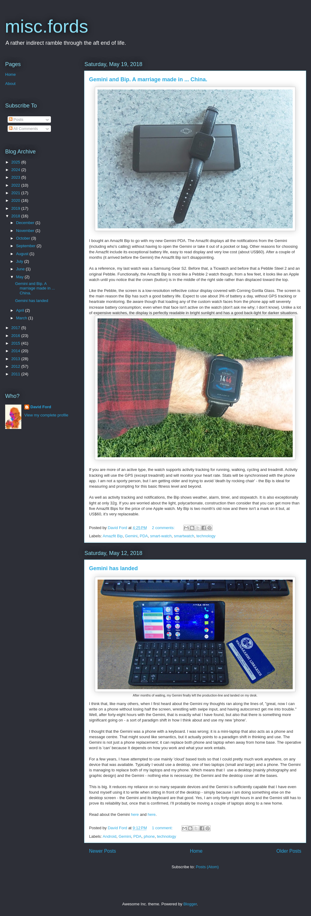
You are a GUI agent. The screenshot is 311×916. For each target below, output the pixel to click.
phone (149, 836)
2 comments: (164, 527)
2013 (16, 358)
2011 (16, 374)
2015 (16, 343)
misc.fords (46, 26)
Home (196, 851)
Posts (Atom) (207, 867)
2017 (16, 327)
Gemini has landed (113, 568)
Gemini (131, 536)
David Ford (40, 407)
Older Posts (289, 851)
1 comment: (163, 828)
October (23, 238)
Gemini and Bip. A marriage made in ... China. (148, 79)
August (23, 253)
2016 (16, 335)
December (26, 222)
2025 (16, 162)
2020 (16, 200)
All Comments (23, 128)
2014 (16, 351)
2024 (16, 169)
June (21, 269)
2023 (16, 177)
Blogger (190, 904)
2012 (16, 366)
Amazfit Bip (113, 536)
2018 (16, 216)
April (20, 310)
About (10, 83)
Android (109, 836)
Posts (16, 119)
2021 (16, 193)
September (26, 246)
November (26, 230)
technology (206, 536)
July (20, 261)
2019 (16, 208)
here (135, 814)
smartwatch (184, 536)
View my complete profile (46, 415)
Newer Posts (102, 851)
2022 (16, 185)
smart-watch (161, 536)
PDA (144, 536)
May (20, 277)
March (22, 318)
